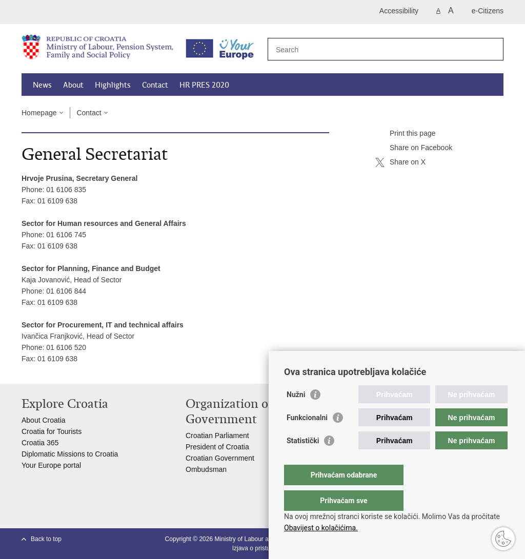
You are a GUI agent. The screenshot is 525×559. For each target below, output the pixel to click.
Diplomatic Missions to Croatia (70, 454)
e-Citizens (487, 11)
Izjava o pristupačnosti (262, 548)
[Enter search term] (374, 49)
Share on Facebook (413, 148)
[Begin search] (491, 49)
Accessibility (398, 11)
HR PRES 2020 (204, 85)
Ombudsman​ (206, 469)
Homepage (39, 113)
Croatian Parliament (217, 435)
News (42, 85)
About (73, 85)
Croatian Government (220, 458)
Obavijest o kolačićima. (321, 528)
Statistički (303, 461)
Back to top (46, 539)
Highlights (113, 85)
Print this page (405, 133)
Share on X (400, 162)
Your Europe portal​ (51, 465)
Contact (155, 85)
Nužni (296, 415)
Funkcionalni (307, 438)
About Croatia (44, 420)
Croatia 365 (40, 443)
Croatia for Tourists (52, 431)
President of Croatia (217, 447)
